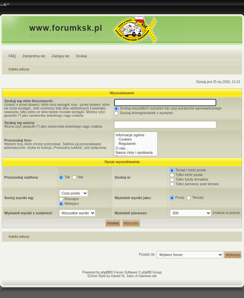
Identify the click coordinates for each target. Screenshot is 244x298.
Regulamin (135, 144)
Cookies (135, 139)
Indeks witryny (19, 69)
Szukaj (81, 56)
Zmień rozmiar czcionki (5, 5)
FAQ (12, 56)
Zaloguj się (60, 56)
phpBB (105, 272)
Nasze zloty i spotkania (135, 152)
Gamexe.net (147, 276)
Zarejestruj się (33, 56)
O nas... (135, 148)
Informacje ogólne (135, 135)
